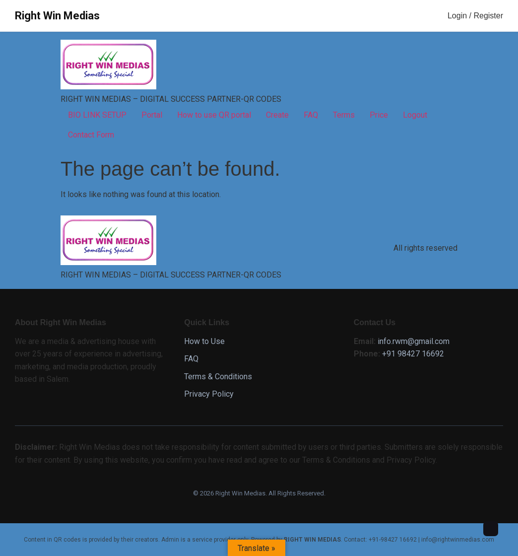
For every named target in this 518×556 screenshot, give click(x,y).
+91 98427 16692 (413, 353)
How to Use (204, 341)
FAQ (311, 115)
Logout (415, 115)
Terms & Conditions (218, 376)
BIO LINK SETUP (97, 115)
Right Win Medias (57, 15)
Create (277, 115)
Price (379, 115)
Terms (344, 115)
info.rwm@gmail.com (414, 341)
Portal (151, 115)
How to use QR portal (214, 115)
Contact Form (91, 134)
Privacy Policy (209, 394)
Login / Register (475, 15)
